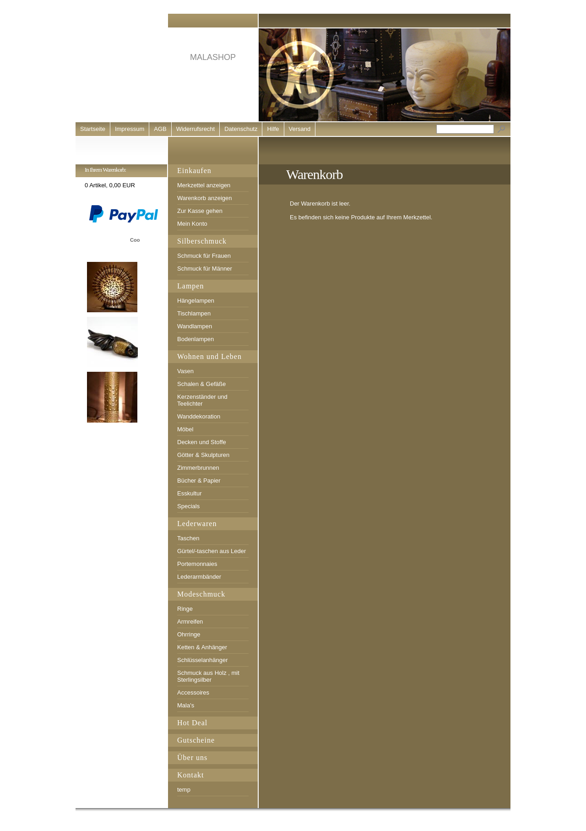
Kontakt (190, 775)
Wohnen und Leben (209, 356)
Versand (300, 128)
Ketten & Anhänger (202, 647)
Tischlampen (194, 313)
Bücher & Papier (199, 480)
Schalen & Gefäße (201, 383)
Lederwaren (197, 523)
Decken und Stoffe (201, 442)
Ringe (185, 608)
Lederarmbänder (199, 576)
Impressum (129, 128)
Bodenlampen (195, 339)
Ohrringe (189, 634)
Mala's (185, 705)
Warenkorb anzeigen (204, 198)
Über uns (192, 757)
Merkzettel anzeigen (203, 185)
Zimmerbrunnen (198, 467)
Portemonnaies (197, 563)
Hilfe (273, 128)
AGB (160, 128)
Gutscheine (196, 740)
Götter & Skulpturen (203, 454)
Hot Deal (192, 723)
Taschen (188, 538)
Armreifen (190, 621)
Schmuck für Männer (204, 268)
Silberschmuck (202, 241)
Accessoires (193, 692)
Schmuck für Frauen (204, 255)
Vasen (185, 371)
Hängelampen (195, 300)
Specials (188, 506)
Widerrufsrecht (195, 128)
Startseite (92, 128)
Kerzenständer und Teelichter (202, 400)
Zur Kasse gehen (199, 210)
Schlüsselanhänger (202, 660)
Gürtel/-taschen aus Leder (211, 551)
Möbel (185, 429)
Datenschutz (240, 128)
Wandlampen (194, 326)
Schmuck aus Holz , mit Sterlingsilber (208, 676)
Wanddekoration (198, 416)
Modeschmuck (201, 594)
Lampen (190, 286)
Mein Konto (192, 223)
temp (183, 789)
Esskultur (189, 493)
